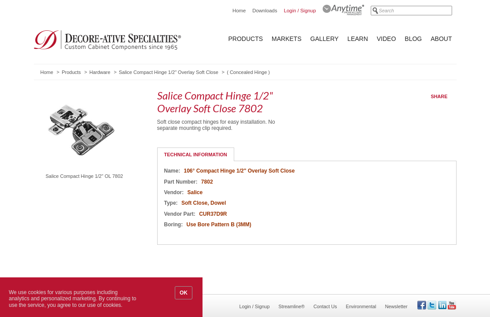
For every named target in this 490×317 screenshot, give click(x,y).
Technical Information (195, 154)
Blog (413, 38)
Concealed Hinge (248, 72)
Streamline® (292, 306)
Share (439, 96)
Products (245, 38)
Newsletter (396, 306)
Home (239, 10)
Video (386, 38)
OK (184, 293)
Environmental (361, 306)
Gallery (324, 38)
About (441, 38)
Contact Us (325, 306)
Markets (287, 38)
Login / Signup (300, 10)
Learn (357, 38)
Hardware (100, 72)
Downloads (264, 10)
